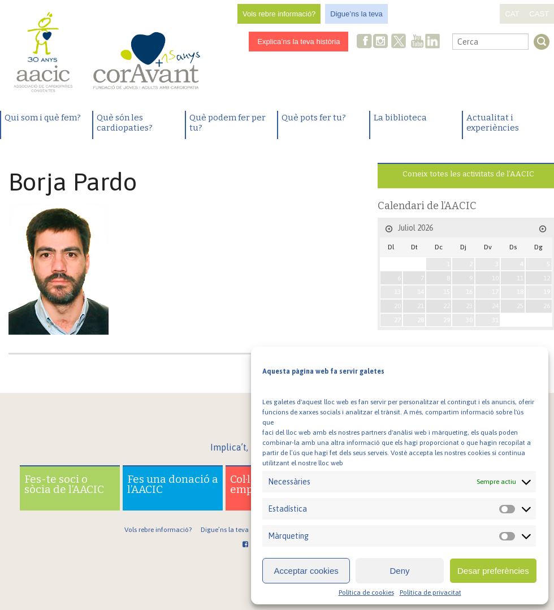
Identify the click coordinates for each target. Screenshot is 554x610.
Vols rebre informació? (279, 14)
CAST (539, 14)
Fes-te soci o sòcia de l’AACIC (64, 484)
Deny (399, 571)
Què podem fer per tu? (227, 123)
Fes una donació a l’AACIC (172, 484)
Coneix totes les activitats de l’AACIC (468, 174)
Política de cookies (366, 592)
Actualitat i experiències (492, 123)
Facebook (364, 42)
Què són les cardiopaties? (125, 123)
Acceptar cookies (306, 571)
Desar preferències (493, 571)
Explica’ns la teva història (298, 41)
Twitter (399, 42)
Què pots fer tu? (314, 118)
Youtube (417, 42)
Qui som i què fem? (43, 118)
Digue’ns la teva (356, 14)
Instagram (381, 42)
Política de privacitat (430, 592)
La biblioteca (400, 118)
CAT (512, 14)
